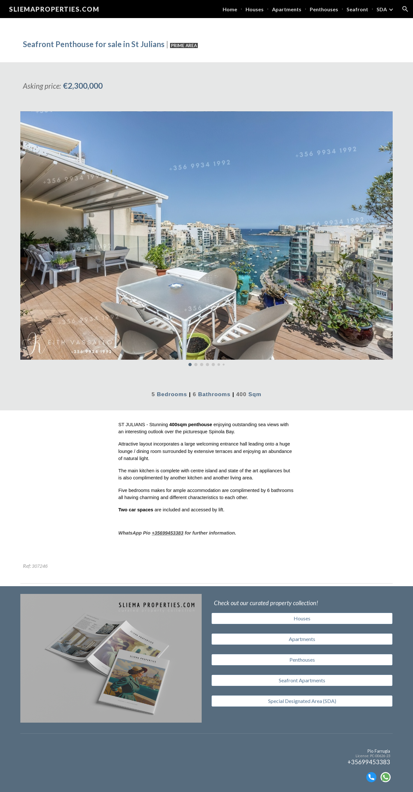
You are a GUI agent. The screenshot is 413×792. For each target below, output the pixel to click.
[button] (405, 9)
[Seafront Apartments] (302, 680)
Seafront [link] (357, 9)
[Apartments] (302, 639)
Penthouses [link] (324, 9)
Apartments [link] (286, 9)
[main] (206, 40)
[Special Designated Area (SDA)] (302, 701)
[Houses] (302, 618)
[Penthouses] (302, 659)
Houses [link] (255, 9)
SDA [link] (382, 9)
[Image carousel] (206, 238)
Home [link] (230, 9)
